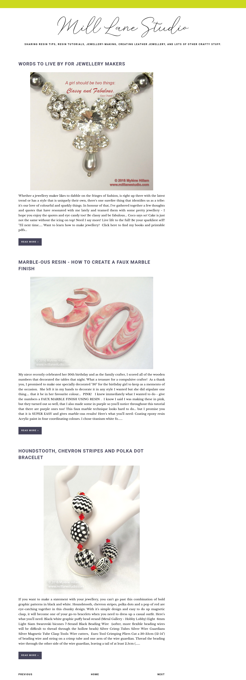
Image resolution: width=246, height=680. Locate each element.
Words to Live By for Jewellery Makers (71, 64)
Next (161, 674)
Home (95, 674)
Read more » (30, 242)
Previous (25, 674)
